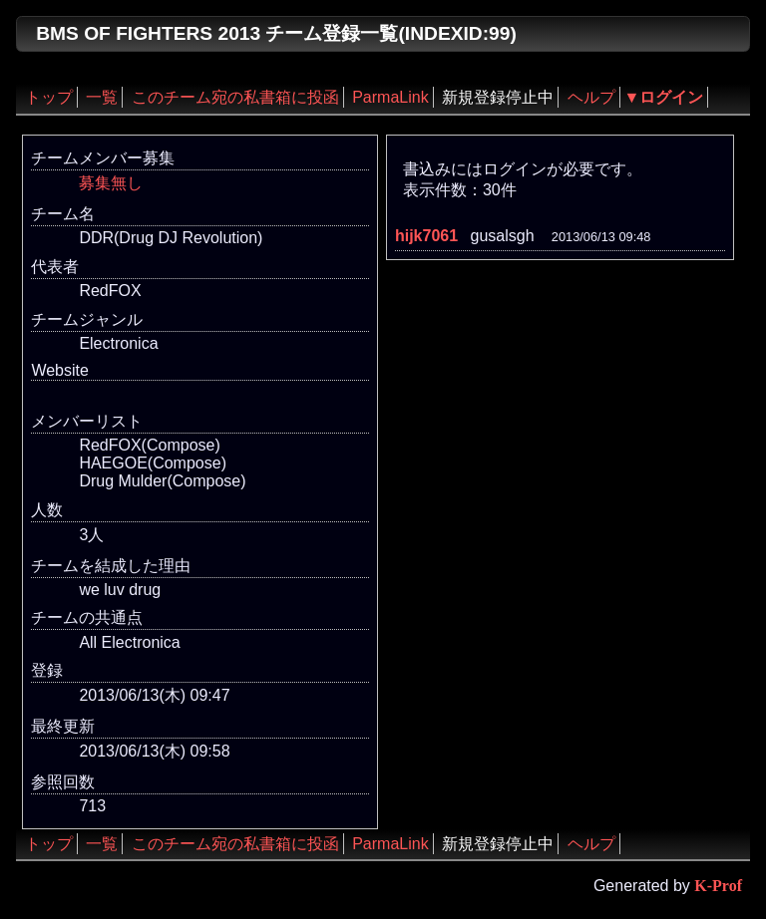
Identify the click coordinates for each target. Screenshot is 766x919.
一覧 (102, 97)
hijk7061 (426, 235)
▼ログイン (664, 97)
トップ (49, 97)
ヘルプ (591, 97)
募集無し (111, 182)
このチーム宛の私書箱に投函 (235, 97)
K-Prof (718, 885)
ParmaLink (390, 97)
